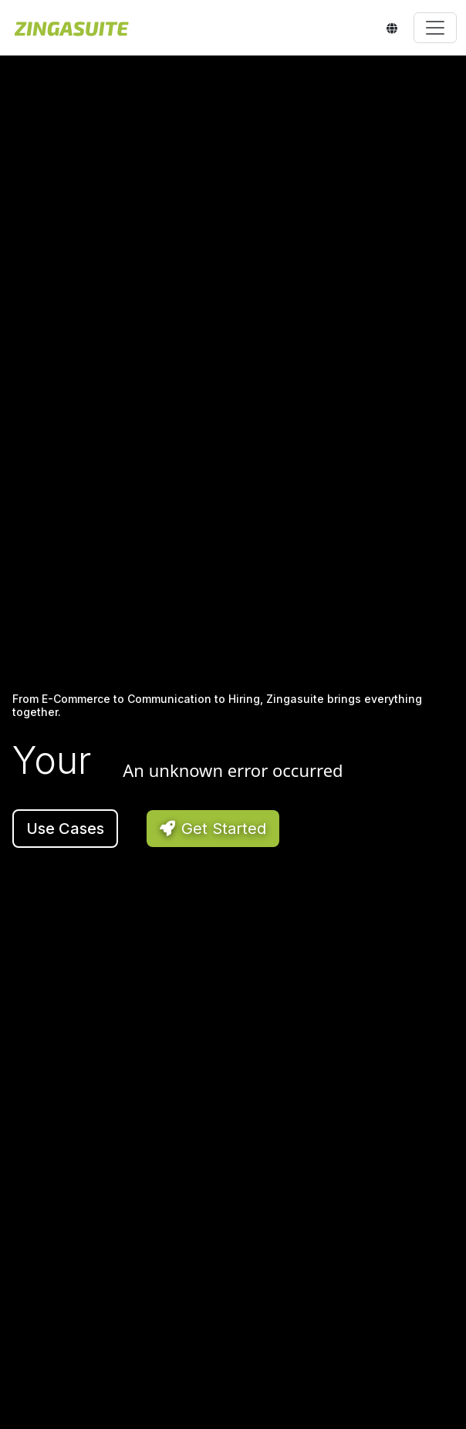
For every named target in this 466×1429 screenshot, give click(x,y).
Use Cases (65, 828)
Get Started (213, 828)
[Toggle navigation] (435, 27)
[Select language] (393, 28)
